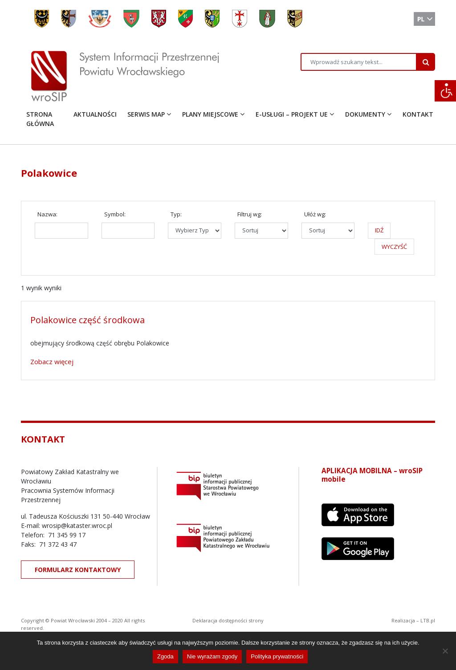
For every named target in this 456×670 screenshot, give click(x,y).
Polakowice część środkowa (87, 320)
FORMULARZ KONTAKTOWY (78, 569)
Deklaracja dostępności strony (228, 620)
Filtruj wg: (249, 214)
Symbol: (115, 214)
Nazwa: (47, 214)
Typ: (176, 214)
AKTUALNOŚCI (95, 114)
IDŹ (379, 230)
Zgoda (165, 656)
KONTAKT (418, 114)
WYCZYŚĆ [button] (394, 247)
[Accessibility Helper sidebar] (445, 91)
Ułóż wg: (315, 214)
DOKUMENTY (365, 114)
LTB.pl (427, 620)
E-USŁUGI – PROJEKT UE (292, 114)
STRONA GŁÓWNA (40, 119)
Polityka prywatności (277, 656)
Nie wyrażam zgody (212, 656)
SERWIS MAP (146, 114)
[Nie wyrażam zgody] (444, 650)
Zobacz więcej (51, 361)
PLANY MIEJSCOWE (210, 114)
